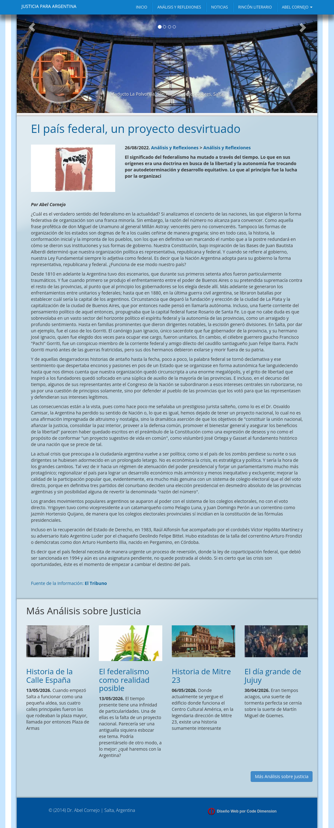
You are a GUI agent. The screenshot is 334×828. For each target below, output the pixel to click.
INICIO (141, 7)
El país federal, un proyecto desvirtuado (136, 128)
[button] (32, 64)
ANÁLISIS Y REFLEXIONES (179, 7)
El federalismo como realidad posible (124, 679)
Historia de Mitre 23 (201, 675)
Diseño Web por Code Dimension (247, 811)
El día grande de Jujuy (273, 675)
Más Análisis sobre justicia (281, 776)
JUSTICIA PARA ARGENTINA (48, 6)
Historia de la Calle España (49, 675)
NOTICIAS (219, 7)
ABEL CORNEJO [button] (297, 7)
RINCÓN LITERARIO (255, 7)
